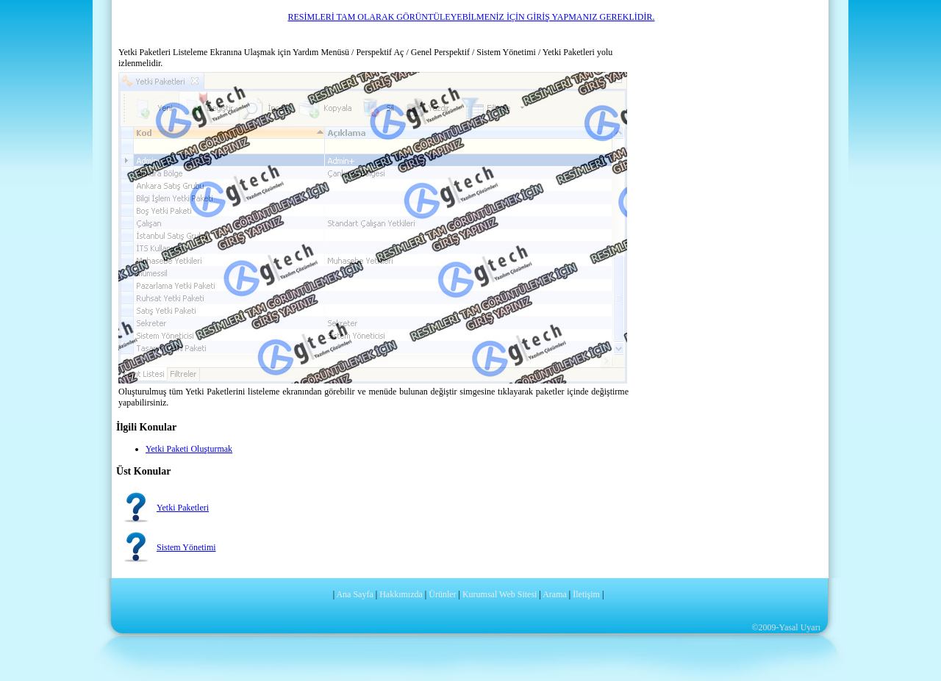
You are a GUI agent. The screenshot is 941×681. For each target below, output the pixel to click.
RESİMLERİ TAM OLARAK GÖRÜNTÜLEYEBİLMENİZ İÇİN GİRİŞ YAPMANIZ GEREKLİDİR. (470, 17)
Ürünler (442, 594)
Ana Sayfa (354, 594)
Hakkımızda (401, 594)
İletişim (586, 594)
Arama (555, 594)
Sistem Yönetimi (186, 547)
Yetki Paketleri (183, 507)
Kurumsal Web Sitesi (499, 594)
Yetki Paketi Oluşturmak (189, 449)
